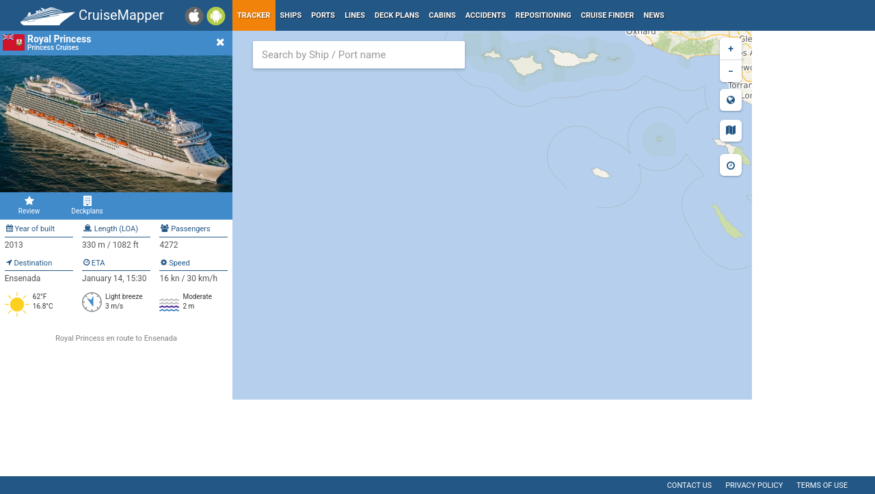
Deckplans (87, 205)
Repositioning (543, 15)
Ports (323, 15)
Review (29, 205)
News (654, 15)
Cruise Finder (607, 15)
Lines (355, 15)
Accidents (486, 15)
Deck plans (397, 15)
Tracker (254, 15)
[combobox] (359, 54)
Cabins (442, 15)
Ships (291, 15)
